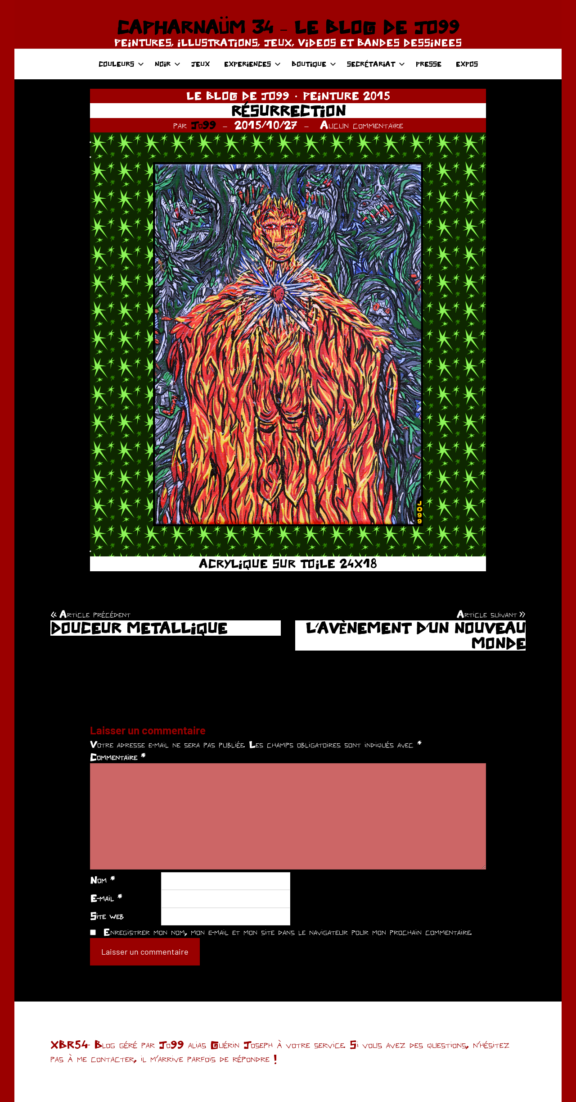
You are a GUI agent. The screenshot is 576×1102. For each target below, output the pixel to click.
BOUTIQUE (314, 63)
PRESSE (428, 63)
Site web (107, 916)
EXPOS (467, 63)
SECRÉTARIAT (376, 63)
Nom (102, 880)
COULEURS (121, 63)
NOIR (167, 63)
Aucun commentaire (361, 125)
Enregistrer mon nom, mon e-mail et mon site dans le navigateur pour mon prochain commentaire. (287, 931)
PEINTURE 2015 (346, 95)
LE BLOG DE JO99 (237, 95)
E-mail (106, 898)
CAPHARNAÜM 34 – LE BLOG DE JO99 (288, 27)
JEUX (200, 63)
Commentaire (117, 757)
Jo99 (203, 125)
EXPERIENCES (252, 63)
